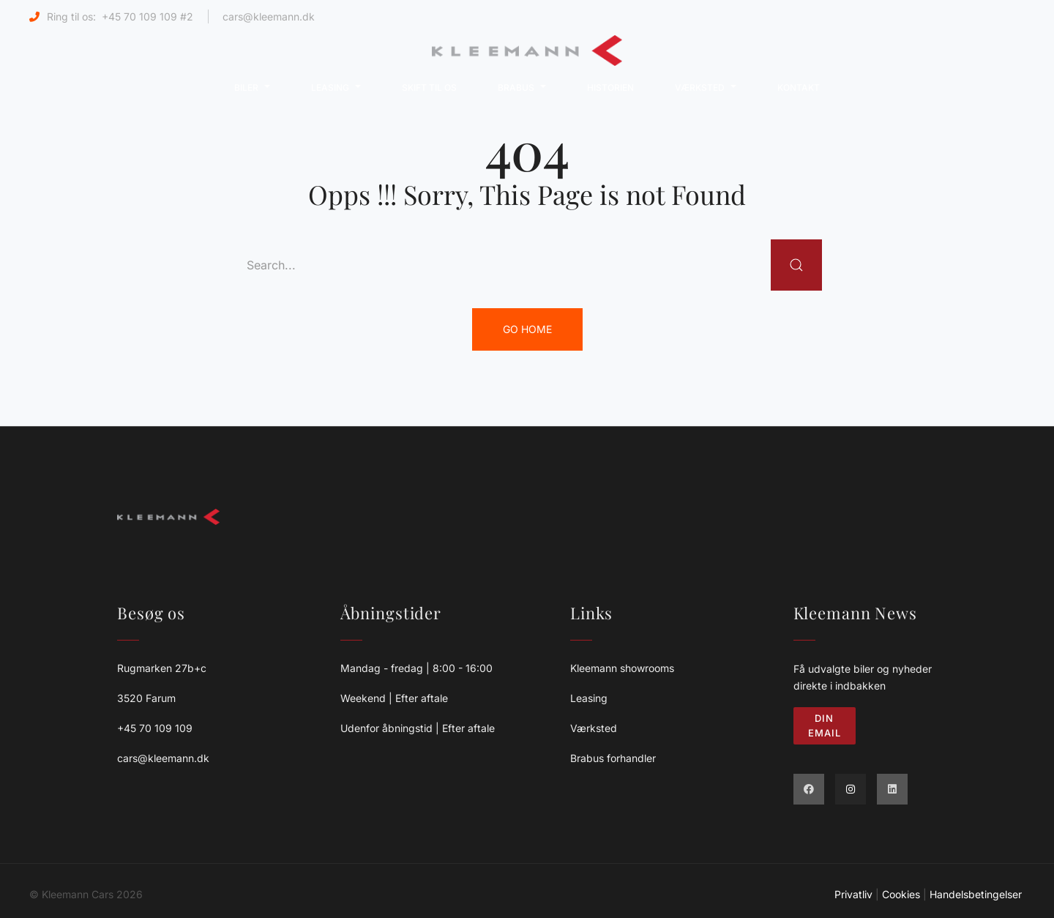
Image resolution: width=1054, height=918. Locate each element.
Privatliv (853, 894)
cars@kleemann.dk (269, 16)
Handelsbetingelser (977, 894)
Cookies (901, 894)
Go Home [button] (527, 329)
